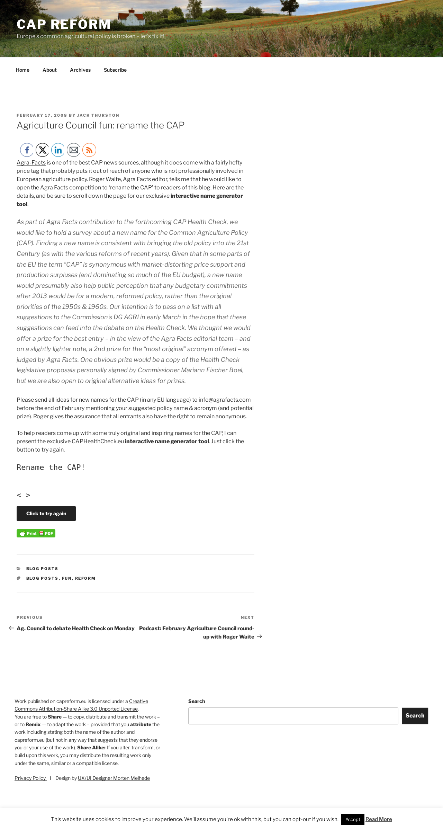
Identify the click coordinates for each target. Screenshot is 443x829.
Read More (378, 819)
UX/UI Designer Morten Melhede (114, 778)
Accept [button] (352, 819)
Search (196, 701)
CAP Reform (64, 24)
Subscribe (115, 70)
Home (22, 70)
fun (67, 578)
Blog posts (42, 568)
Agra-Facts (31, 162)
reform (85, 578)
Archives (80, 70)
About (50, 70)
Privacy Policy (31, 778)
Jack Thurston (98, 115)
